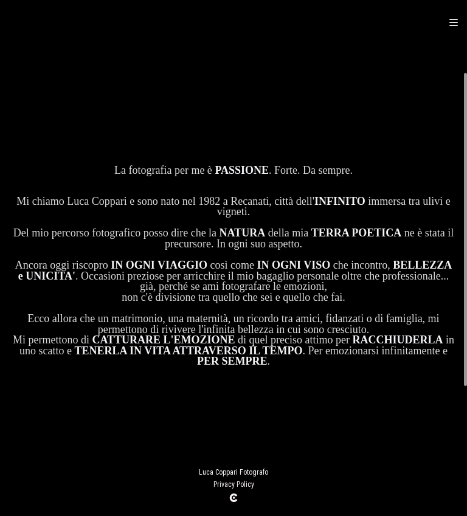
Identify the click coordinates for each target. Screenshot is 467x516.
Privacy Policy (233, 484)
